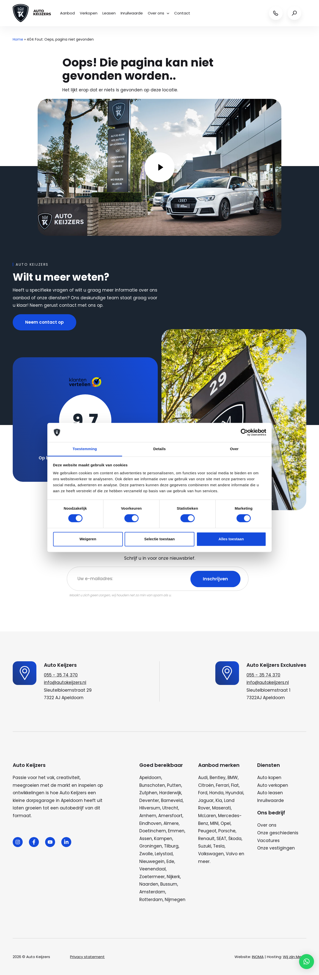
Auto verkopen (272, 785)
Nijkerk (173, 877)
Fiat (235, 785)
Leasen (109, 13)
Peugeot (207, 831)
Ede (170, 861)
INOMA (258, 956)
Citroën (206, 785)
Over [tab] (234, 449)
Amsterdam (152, 892)
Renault (206, 839)
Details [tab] (159, 449)
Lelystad (164, 854)
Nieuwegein (151, 861)
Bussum (168, 884)
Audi (203, 778)
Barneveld (172, 800)
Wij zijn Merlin (294, 956)
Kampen (163, 839)
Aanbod (67, 13)
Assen (145, 839)
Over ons (158, 13)
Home (18, 39)
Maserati (221, 808)
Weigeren (88, 539)
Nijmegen (175, 900)
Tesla (219, 846)
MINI (214, 823)
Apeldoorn (150, 778)
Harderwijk (170, 793)
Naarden (148, 884)
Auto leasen (270, 793)
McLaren (207, 816)
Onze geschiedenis (277, 833)
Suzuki (204, 846)
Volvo (232, 854)
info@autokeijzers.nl (65, 682)
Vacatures (268, 841)
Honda (216, 793)
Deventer (149, 800)
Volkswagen (211, 854)
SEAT (221, 839)
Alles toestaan (231, 539)
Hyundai (234, 793)
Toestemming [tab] (85, 449)
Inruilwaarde (132, 13)
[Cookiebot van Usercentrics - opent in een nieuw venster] (244, 432)
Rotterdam (151, 900)
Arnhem (147, 816)
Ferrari (222, 785)
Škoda (234, 839)
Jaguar (206, 800)
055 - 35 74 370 (61, 675)
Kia (219, 800)
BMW (233, 778)
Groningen (150, 846)
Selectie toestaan (159, 539)
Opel (226, 823)
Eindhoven (150, 823)
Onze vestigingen (276, 848)
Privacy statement (87, 956)
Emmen (176, 831)
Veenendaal (152, 869)
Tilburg (171, 846)
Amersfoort (170, 816)
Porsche (227, 831)
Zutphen (148, 793)
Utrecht (170, 808)
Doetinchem (152, 831)
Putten (174, 785)
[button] (306, 961)
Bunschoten (152, 785)
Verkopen (88, 13)
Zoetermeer (152, 877)
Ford (202, 793)
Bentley (218, 778)
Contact (182, 13)
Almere (171, 823)
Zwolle (146, 854)
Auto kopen (269, 778)
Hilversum (149, 808)
